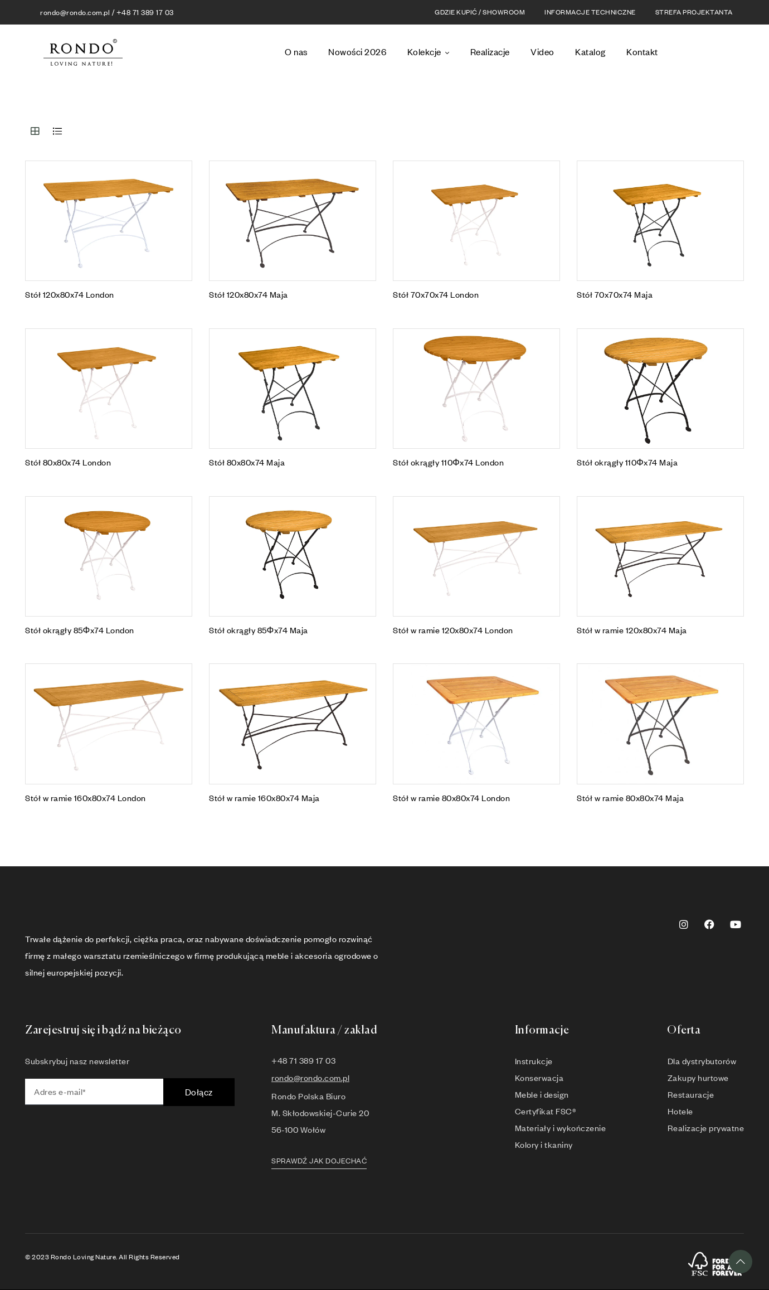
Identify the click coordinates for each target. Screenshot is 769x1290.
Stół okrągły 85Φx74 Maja (258, 630)
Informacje (542, 1030)
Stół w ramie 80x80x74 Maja (630, 798)
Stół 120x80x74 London (69, 294)
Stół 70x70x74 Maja (615, 294)
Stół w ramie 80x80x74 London (451, 798)
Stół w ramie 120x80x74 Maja (632, 630)
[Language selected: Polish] (709, 52)
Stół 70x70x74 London (436, 294)
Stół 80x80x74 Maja (247, 462)
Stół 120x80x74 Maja (248, 294)
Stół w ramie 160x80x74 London (85, 798)
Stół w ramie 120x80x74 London (453, 630)
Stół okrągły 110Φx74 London (448, 462)
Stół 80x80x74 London (68, 462)
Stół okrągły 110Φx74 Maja (627, 462)
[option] (721, 55)
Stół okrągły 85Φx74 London (79, 630)
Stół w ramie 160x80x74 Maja (264, 798)
